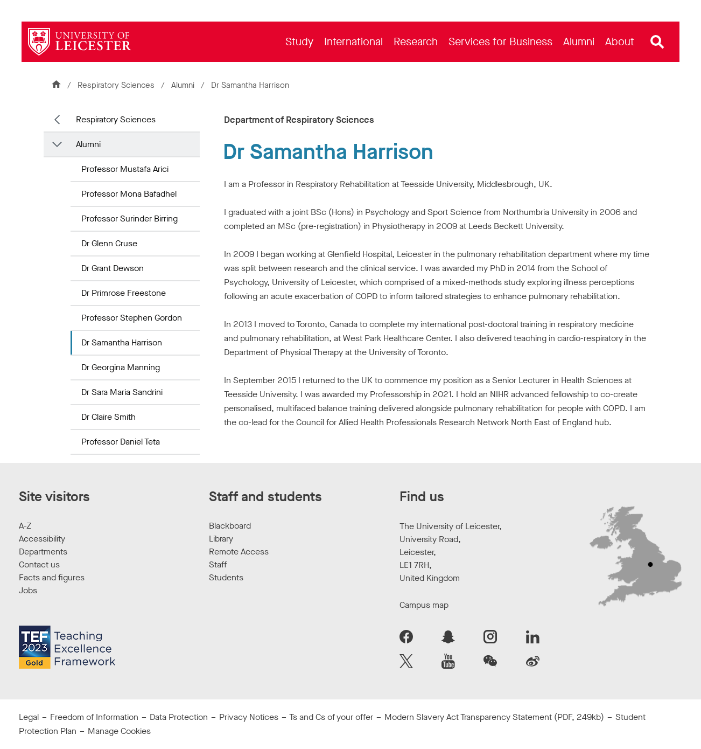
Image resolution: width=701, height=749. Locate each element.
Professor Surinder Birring (129, 218)
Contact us (39, 564)
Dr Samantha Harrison (121, 342)
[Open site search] (657, 42)
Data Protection (179, 717)
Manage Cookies (119, 731)
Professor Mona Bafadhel (129, 193)
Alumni (182, 85)
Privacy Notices (248, 717)
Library (221, 538)
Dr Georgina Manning (120, 367)
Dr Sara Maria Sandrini (122, 392)
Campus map (423, 605)
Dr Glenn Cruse (109, 243)
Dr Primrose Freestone (123, 293)
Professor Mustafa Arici (125, 169)
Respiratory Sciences (116, 85)
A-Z (25, 525)
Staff (218, 564)
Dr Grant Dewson (112, 268)
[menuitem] (299, 42)
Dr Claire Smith (108, 416)
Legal (29, 717)
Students (226, 577)
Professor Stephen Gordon (131, 317)
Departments (43, 551)
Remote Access (239, 551)
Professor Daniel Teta (120, 441)
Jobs (28, 590)
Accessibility (42, 538)
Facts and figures (52, 577)
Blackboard (230, 525)
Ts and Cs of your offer (331, 717)
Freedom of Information (94, 717)
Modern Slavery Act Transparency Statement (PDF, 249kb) (494, 717)
